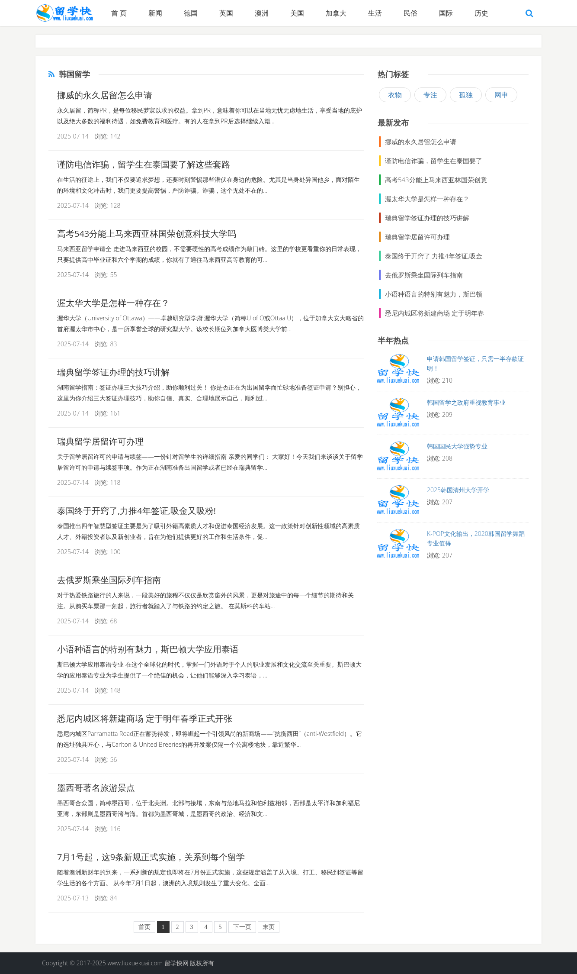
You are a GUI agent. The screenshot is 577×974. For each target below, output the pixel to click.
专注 (430, 95)
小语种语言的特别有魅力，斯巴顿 (433, 294)
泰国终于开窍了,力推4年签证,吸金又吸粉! (136, 510)
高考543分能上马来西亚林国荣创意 (436, 179)
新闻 (155, 13)
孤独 (466, 95)
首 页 (119, 13)
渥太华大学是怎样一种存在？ (113, 303)
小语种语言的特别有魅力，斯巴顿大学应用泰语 (148, 649)
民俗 (410, 13)
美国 (297, 13)
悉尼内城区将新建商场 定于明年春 (434, 313)
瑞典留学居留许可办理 (100, 441)
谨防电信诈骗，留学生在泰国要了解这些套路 (143, 164)
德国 (191, 13)
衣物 (395, 95)
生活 (375, 13)
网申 (501, 95)
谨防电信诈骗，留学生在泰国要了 (433, 160)
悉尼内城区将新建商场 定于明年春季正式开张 (144, 718)
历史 (481, 13)
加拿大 (336, 13)
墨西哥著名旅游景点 (96, 787)
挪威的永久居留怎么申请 (104, 95)
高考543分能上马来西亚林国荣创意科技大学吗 (146, 233)
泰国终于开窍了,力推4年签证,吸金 (433, 256)
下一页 (242, 927)
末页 (269, 927)
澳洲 (262, 13)
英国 (226, 13)
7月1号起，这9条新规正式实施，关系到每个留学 (151, 857)
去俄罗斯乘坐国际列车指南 (109, 580)
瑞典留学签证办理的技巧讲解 (113, 372)
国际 (446, 13)
